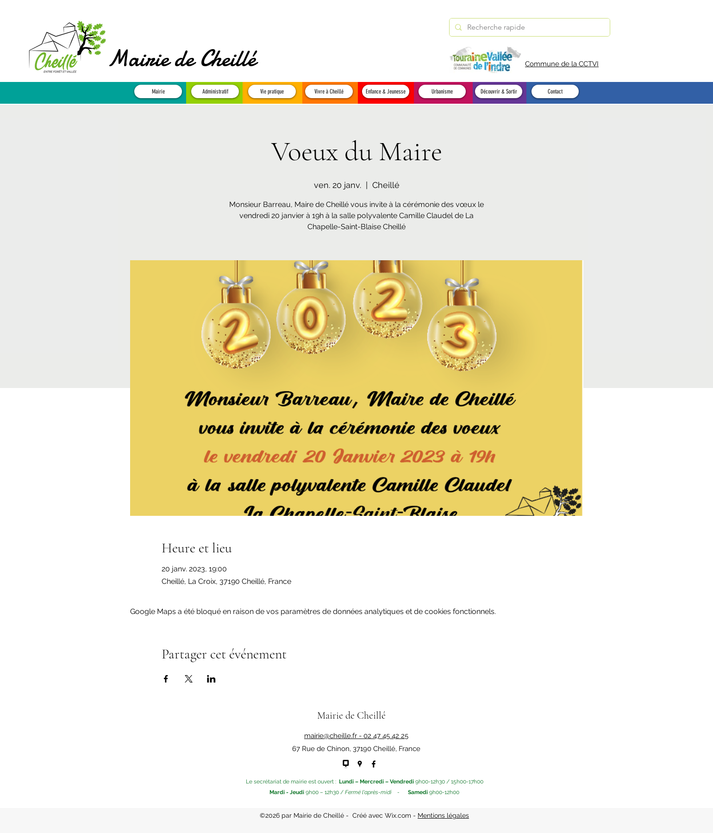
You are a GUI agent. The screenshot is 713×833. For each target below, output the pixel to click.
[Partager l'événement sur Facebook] (166, 679)
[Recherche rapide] (528, 27)
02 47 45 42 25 (385, 736)
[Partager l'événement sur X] (188, 679)
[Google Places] (359, 764)
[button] (158, 91)
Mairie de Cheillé (181, 58)
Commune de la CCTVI (562, 64)
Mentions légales (443, 815)
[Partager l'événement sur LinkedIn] (211, 679)
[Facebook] (373, 764)
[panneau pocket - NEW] (345, 764)
